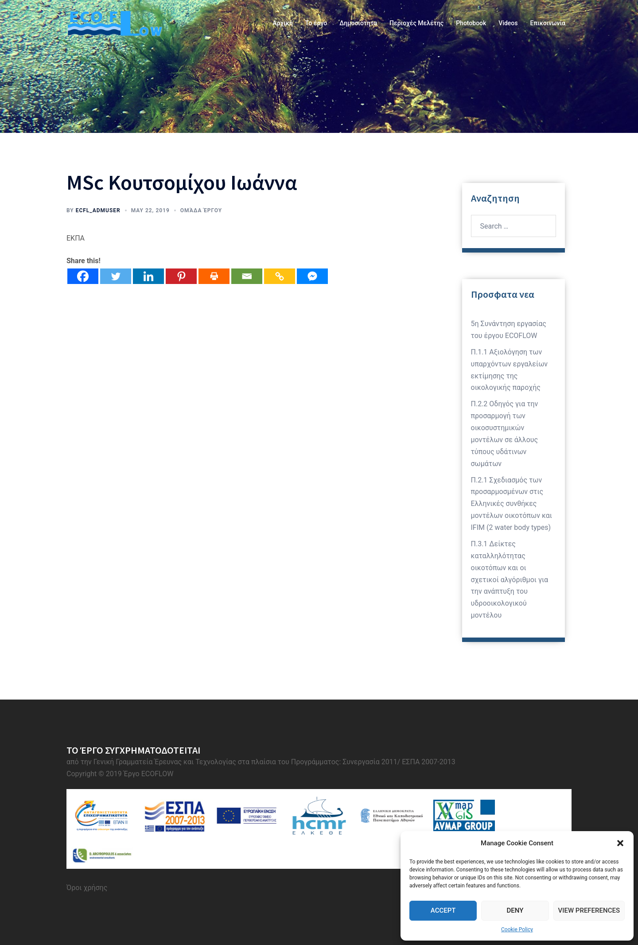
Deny (514, 910)
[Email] (246, 276)
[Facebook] (82, 276)
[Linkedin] (148, 276)
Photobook (471, 23)
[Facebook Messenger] (312, 276)
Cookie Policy (517, 929)
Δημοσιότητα (358, 23)
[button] (620, 843)
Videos (507, 23)
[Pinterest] (181, 276)
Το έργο (316, 23)
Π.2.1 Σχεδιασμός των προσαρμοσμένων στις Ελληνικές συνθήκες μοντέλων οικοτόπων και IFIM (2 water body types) (511, 504)
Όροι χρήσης (86, 887)
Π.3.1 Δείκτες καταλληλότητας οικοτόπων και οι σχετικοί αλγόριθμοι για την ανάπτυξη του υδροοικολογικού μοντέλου (510, 579)
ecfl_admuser (98, 210)
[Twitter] (115, 276)
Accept (443, 910)
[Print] (214, 276)
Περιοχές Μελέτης (416, 23)
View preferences (589, 910)
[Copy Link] (279, 276)
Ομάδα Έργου (201, 210)
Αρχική (282, 23)
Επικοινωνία (548, 23)
